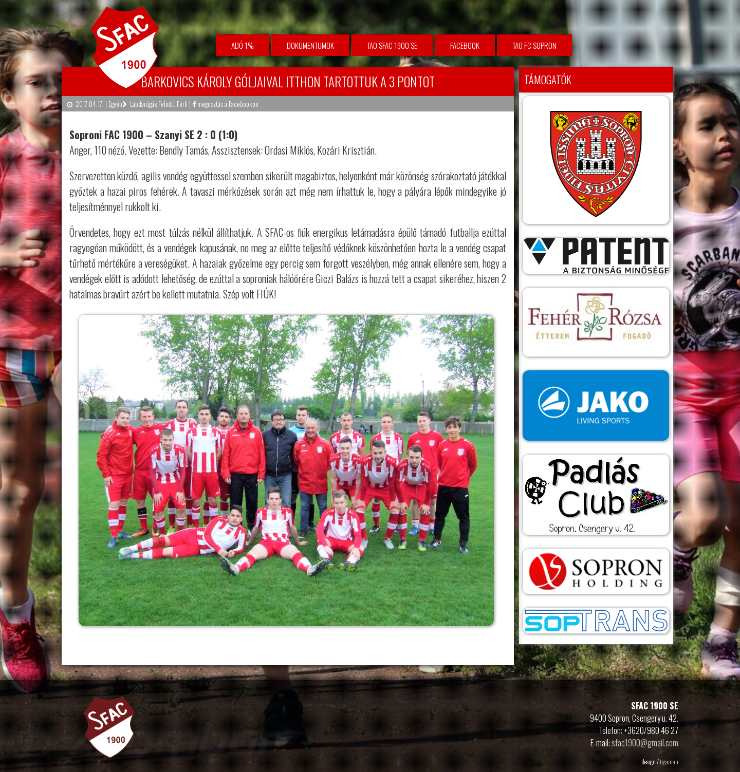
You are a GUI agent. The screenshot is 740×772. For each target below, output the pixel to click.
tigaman (669, 761)
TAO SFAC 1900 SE (392, 45)
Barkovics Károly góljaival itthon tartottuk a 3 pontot (288, 81)
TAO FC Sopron (534, 45)
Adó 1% (242, 45)
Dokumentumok (310, 45)
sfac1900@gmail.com (645, 743)
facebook (464, 45)
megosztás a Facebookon (225, 104)
